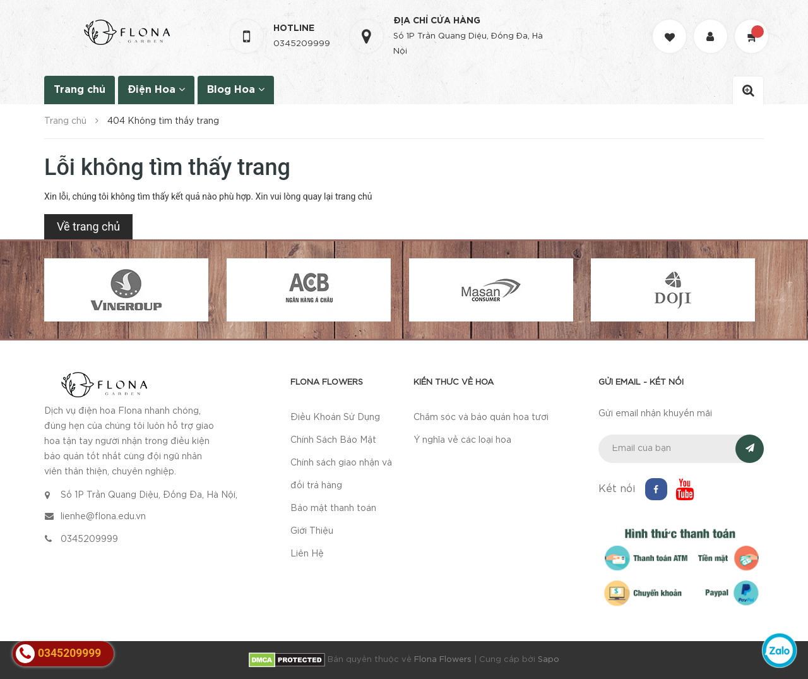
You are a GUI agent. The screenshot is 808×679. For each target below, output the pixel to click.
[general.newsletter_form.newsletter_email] (681, 449)
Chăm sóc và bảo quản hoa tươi (481, 417)
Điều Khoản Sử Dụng (335, 417)
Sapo (548, 659)
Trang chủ (79, 90)
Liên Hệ (307, 554)
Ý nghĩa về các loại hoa (462, 440)
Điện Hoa (156, 89)
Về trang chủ (88, 226)
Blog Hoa (235, 89)
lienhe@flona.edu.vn (103, 516)
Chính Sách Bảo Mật (333, 440)
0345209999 (301, 43)
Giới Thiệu (311, 531)
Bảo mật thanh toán (333, 508)
